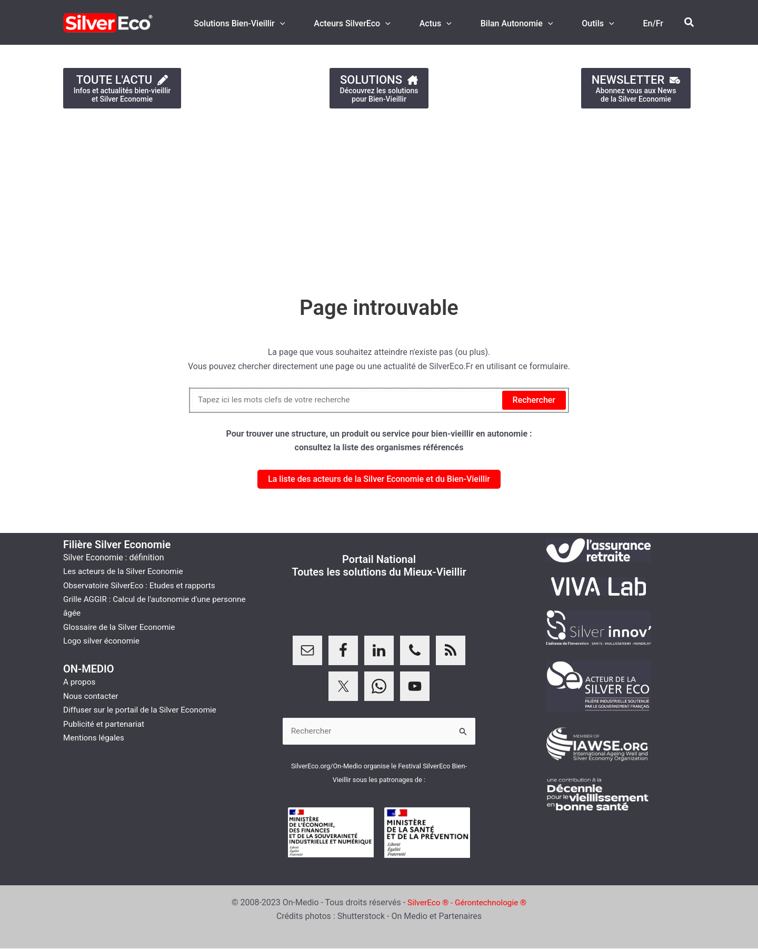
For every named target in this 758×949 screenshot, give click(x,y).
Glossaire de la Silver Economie (121, 627)
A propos (80, 682)
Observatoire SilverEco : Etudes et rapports (142, 585)
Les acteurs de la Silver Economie (125, 571)
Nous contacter (92, 696)
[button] (689, 22)
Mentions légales (95, 738)
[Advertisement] (316, 197)
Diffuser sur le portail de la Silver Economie (143, 710)
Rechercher (534, 400)
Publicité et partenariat (105, 724)
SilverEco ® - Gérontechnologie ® (467, 903)
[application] (303, 24)
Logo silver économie (103, 641)
